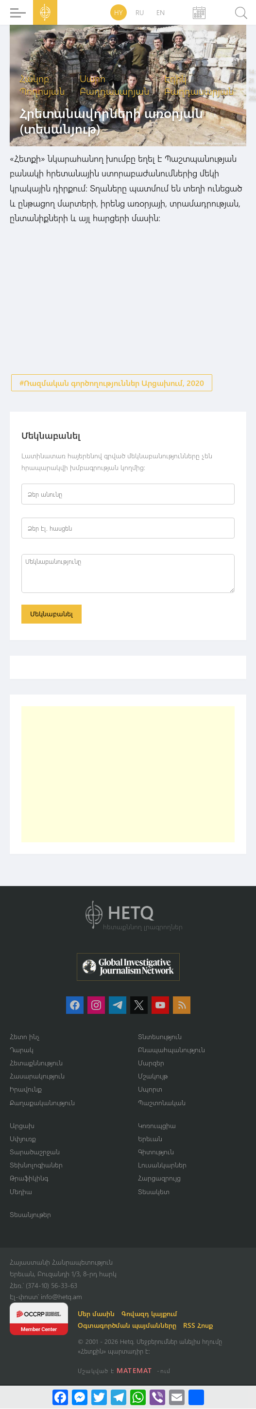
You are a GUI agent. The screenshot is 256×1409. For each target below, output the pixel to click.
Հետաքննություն (36, 1063)
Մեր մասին (96, 1314)
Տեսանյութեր (30, 1214)
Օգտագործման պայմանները (127, 1325)
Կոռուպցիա (157, 1126)
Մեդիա (21, 1192)
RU (140, 12)
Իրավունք (26, 1090)
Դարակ (22, 1050)
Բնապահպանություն (171, 1050)
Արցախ (22, 1126)
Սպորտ (150, 1090)
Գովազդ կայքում (149, 1314)
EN (160, 12)
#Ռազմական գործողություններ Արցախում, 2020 (111, 383)
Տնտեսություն (160, 1037)
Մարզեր (151, 1063)
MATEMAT (134, 1370)
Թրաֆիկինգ (29, 1178)
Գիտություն (156, 1152)
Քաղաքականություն (42, 1103)
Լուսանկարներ (162, 1165)
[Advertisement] (128, 775)
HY (118, 12)
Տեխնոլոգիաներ (36, 1165)
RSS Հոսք (198, 1325)
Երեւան (150, 1139)
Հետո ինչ (25, 1037)
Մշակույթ (153, 1076)
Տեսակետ (154, 1192)
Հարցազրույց (159, 1178)
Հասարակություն (37, 1076)
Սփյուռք (23, 1139)
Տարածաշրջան (35, 1152)
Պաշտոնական (162, 1103)
